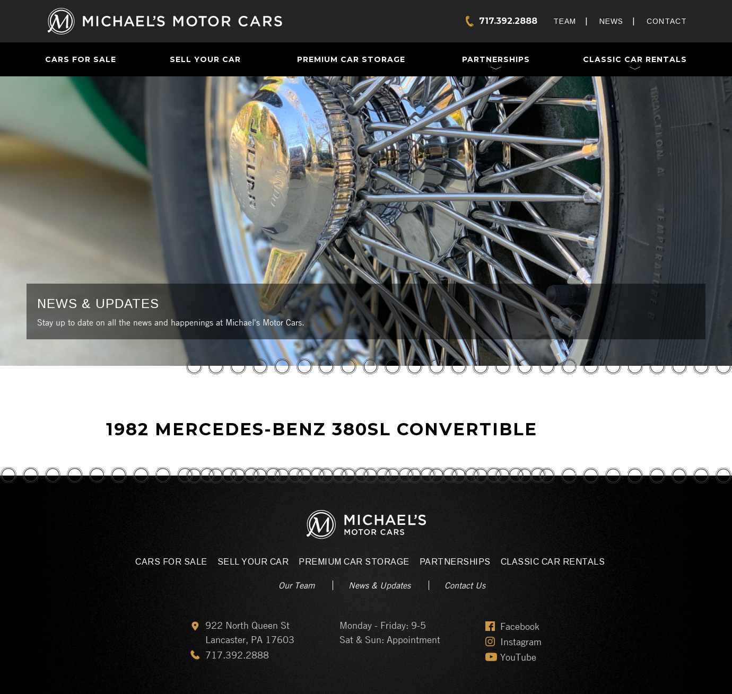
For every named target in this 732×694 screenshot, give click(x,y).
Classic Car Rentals (635, 59)
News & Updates (379, 585)
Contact (667, 21)
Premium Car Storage (351, 59)
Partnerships (496, 59)
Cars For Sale (80, 59)
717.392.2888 (508, 21)
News (611, 21)
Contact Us (465, 585)
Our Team (296, 585)
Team (564, 21)
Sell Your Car (205, 59)
